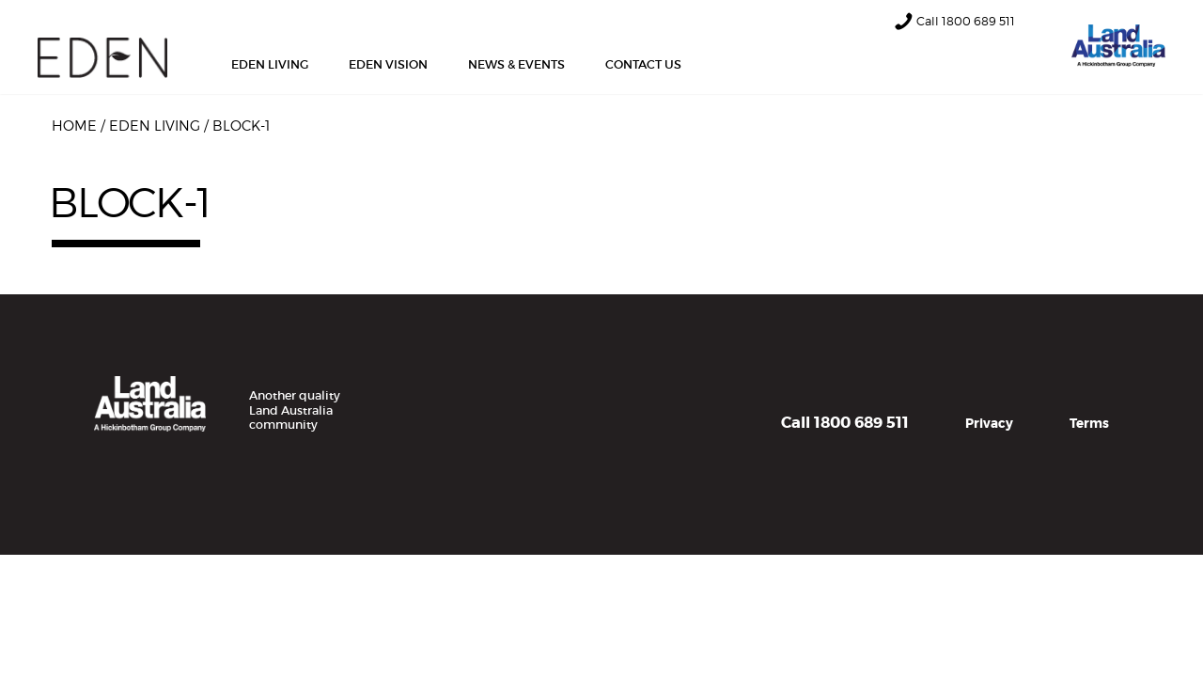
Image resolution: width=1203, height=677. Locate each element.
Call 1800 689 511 (845, 423)
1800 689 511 (978, 21)
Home (74, 126)
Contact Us (643, 64)
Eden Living (269, 64)
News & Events (516, 64)
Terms (1089, 424)
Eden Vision (388, 64)
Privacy (989, 424)
